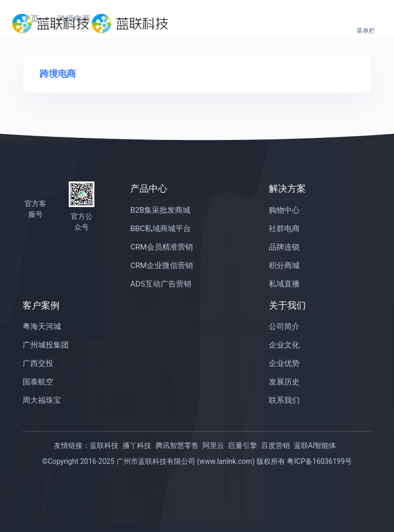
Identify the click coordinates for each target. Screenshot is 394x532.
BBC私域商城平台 (160, 228)
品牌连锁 (284, 247)
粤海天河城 (42, 326)
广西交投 (38, 363)
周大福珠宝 (42, 400)
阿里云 (213, 445)
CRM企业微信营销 (161, 265)
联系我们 (284, 400)
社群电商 (284, 228)
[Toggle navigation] (366, 23)
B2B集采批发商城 (160, 210)
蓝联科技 (104, 445)
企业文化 (284, 345)
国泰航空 (38, 381)
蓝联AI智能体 (315, 445)
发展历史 (284, 381)
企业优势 (284, 363)
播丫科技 (137, 445)
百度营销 (275, 445)
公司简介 (284, 326)
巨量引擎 (242, 445)
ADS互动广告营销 (160, 284)
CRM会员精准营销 (161, 247)
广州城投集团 (46, 345)
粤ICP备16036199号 (319, 461)
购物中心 (284, 210)
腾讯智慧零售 (177, 445)
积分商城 (284, 265)
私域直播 (284, 284)
